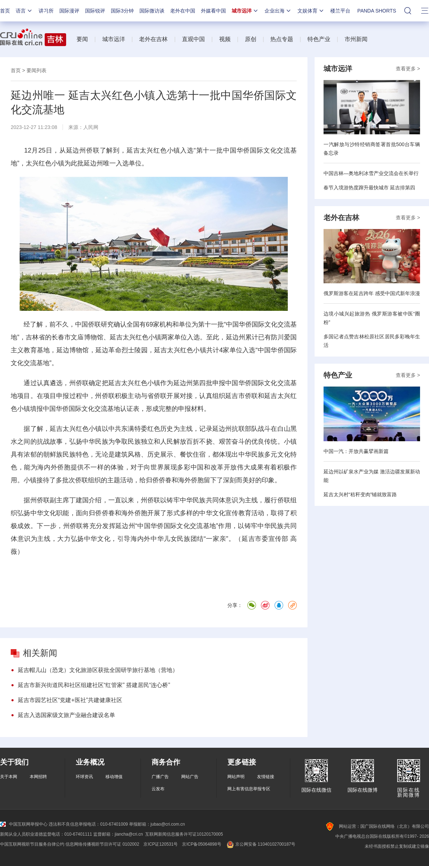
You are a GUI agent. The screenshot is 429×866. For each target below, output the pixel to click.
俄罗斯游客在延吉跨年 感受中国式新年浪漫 (372, 293)
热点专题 (281, 39)
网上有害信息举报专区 (248, 788)
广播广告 (160, 776)
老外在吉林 (153, 39)
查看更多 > (408, 68)
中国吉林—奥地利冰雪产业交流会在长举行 (371, 173)
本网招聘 (38, 776)
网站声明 (236, 776)
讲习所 (46, 11)
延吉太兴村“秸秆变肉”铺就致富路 (360, 494)
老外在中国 (182, 11)
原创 (250, 39)
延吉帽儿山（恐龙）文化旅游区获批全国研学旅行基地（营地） (98, 670)
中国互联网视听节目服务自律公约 (32, 844)
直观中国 (193, 39)
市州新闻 (356, 39)
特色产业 (318, 39)
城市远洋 (245, 11)
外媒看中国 (213, 11)
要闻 (82, 39)
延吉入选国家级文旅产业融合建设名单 (66, 715)
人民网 (90, 127)
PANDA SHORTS (377, 11)
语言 (24, 11)
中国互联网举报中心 (24, 824)
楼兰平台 (340, 11)
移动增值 (114, 776)
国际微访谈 (151, 11)
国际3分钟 (122, 11)
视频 (225, 39)
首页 (5, 11)
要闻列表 (36, 70)
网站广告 (189, 776)
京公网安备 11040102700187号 (260, 844)
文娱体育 (311, 11)
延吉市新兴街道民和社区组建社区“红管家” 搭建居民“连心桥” (94, 685)
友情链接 (265, 776)
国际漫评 (69, 11)
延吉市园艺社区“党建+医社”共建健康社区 (70, 700)
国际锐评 (95, 11)
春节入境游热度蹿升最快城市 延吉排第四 (369, 187)
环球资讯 (84, 776)
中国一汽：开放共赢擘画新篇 (356, 451)
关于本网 (8, 776)
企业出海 (278, 11)
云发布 (158, 788)
